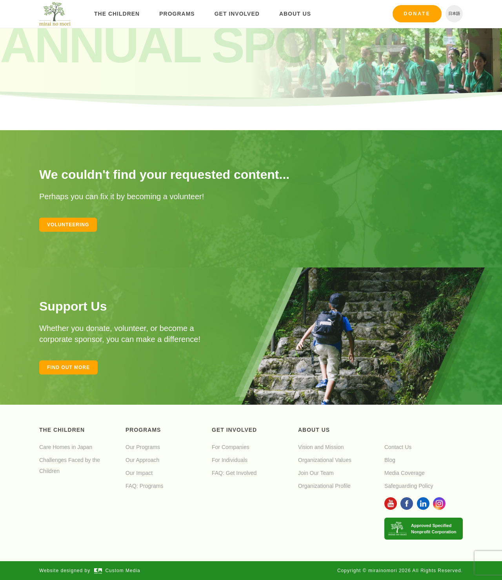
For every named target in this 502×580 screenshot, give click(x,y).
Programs (177, 14)
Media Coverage (404, 473)
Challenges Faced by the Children (69, 465)
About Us (295, 14)
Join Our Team (316, 473)
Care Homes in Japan (65, 447)
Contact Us (397, 447)
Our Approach (142, 460)
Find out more (68, 367)
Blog (389, 460)
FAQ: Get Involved (234, 473)
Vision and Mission (321, 447)
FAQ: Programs (144, 486)
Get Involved (237, 14)
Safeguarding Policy (408, 486)
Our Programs (143, 447)
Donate (417, 13)
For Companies (230, 447)
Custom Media (117, 570)
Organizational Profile (324, 486)
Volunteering (68, 224)
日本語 (454, 13)
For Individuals (229, 460)
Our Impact (139, 473)
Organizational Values (324, 460)
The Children (117, 14)
